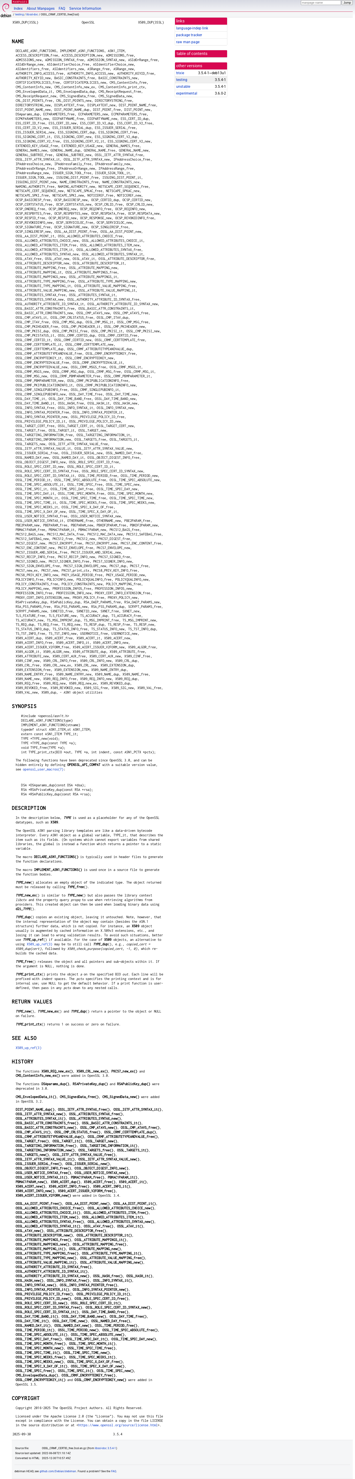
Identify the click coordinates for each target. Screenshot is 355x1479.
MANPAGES (20, 1)
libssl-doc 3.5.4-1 (105, 1448)
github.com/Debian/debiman (58, 1471)
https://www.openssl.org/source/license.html (118, 1425)
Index (18, 8)
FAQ (62, 8)
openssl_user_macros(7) (43, 769)
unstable (183, 86)
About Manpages (41, 8)
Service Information (85, 8)
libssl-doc (32, 14)
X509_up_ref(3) (40, 944)
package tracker (189, 35)
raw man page (187, 42)
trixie (180, 73)
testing (19, 14)
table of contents (192, 53)
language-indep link (192, 28)
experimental (186, 93)
